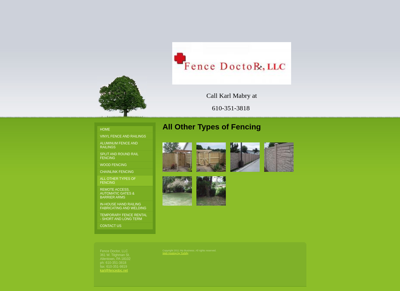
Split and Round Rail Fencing (119, 156)
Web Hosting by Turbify (175, 253)
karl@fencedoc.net (114, 270)
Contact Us (110, 226)
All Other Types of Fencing (118, 181)
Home (105, 129)
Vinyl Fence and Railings (123, 136)
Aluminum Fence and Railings (119, 145)
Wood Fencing (113, 165)
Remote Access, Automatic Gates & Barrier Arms (117, 193)
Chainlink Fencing (117, 172)
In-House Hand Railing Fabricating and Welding (123, 206)
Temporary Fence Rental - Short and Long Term (123, 217)
